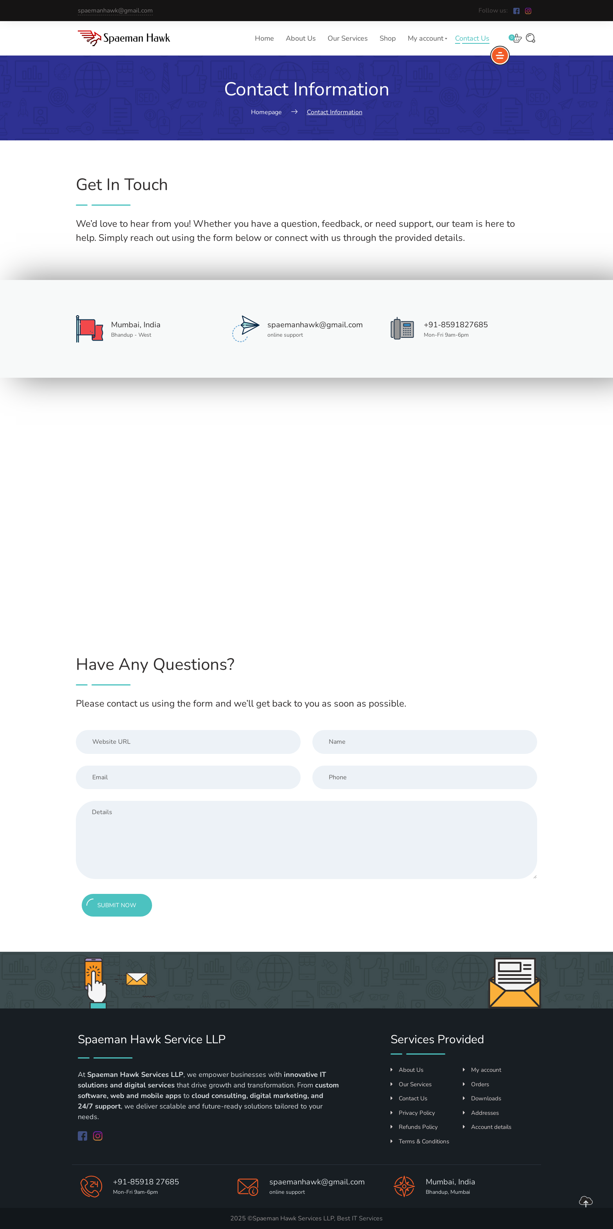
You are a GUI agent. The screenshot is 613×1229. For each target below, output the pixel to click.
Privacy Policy (413, 1113)
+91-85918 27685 (146, 1182)
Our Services (348, 38)
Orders (476, 1084)
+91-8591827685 (456, 324)
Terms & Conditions (420, 1141)
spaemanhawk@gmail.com (115, 10)
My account (425, 38)
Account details (487, 1127)
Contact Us (472, 38)
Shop (388, 38)
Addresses (481, 1113)
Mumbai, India (136, 324)
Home (264, 38)
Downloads (482, 1098)
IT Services (367, 1218)
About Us (301, 38)
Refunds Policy (414, 1127)
